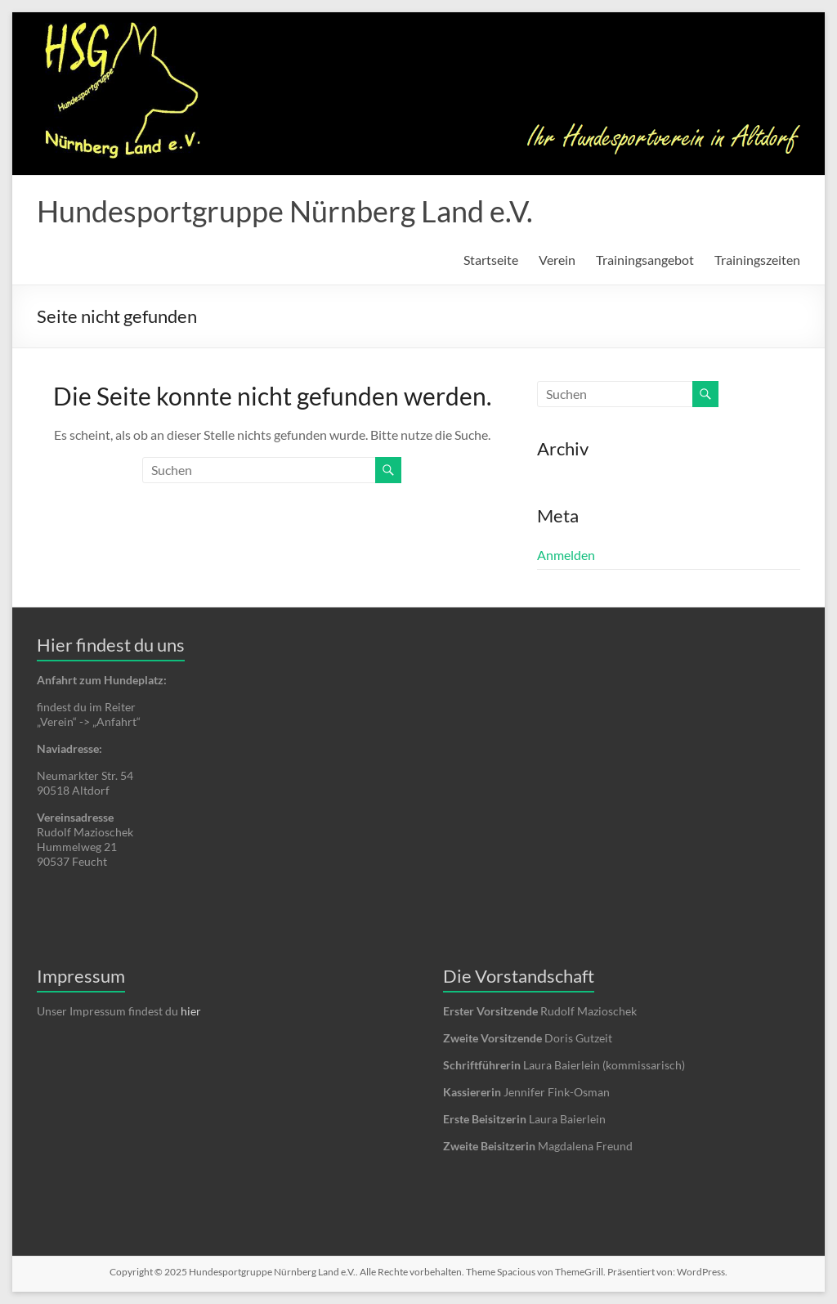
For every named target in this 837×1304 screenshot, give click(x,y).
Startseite (490, 259)
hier (191, 1011)
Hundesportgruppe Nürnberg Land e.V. (285, 211)
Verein (557, 259)
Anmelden (566, 554)
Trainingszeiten (757, 259)
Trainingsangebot (645, 259)
